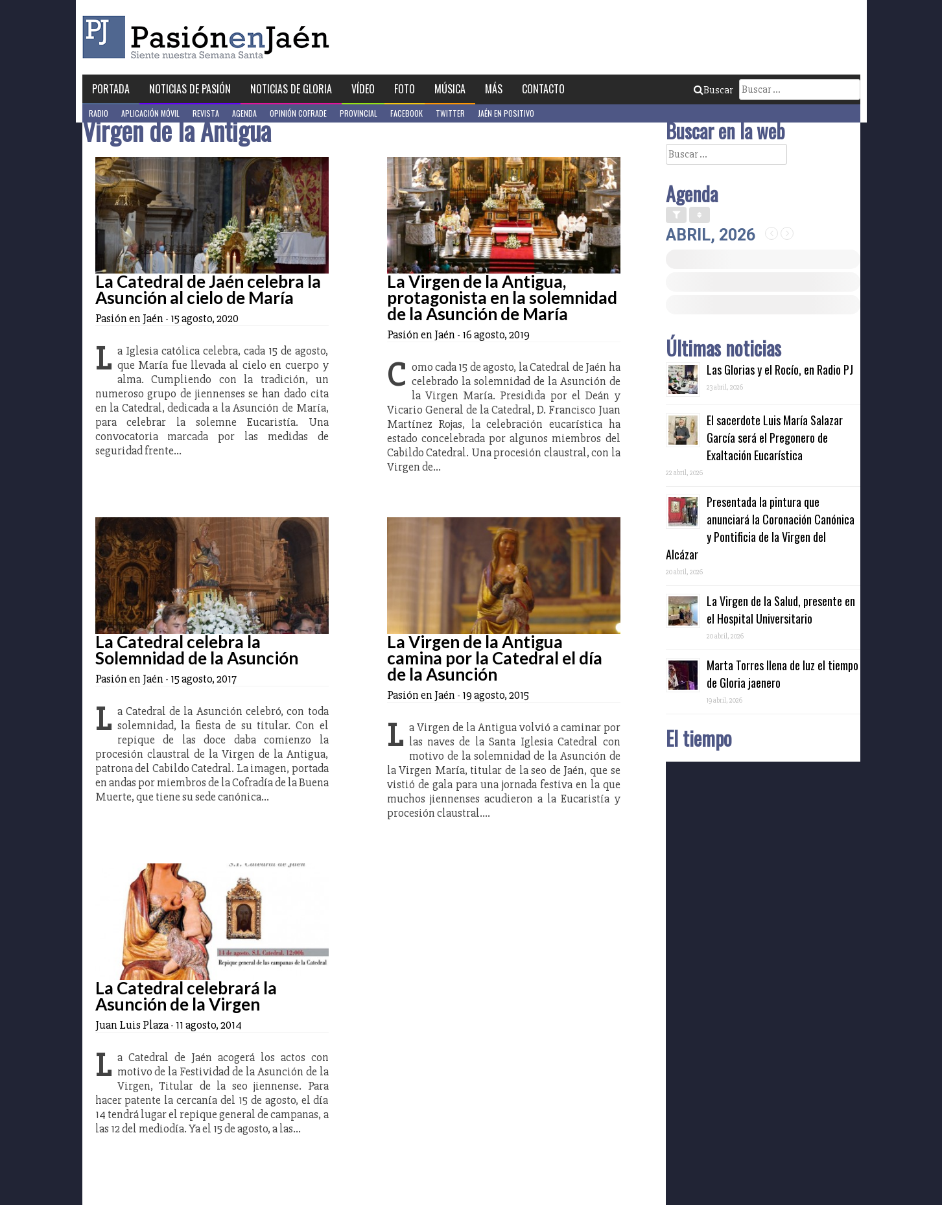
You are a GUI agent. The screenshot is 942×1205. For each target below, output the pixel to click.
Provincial (358, 113)
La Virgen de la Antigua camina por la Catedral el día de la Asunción (494, 657)
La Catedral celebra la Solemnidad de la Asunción (196, 649)
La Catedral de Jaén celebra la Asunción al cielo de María (208, 289)
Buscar (713, 90)
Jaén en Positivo (506, 113)
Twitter (450, 113)
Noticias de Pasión (190, 89)
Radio (98, 113)
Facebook (406, 113)
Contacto (543, 89)
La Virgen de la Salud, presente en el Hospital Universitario (781, 609)
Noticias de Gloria (291, 89)
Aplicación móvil (150, 113)
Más (493, 89)
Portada (111, 89)
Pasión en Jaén (209, 37)
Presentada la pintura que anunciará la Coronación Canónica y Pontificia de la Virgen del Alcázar (760, 528)
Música (449, 89)
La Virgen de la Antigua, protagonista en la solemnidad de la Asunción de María (502, 297)
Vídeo (363, 89)
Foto (404, 89)
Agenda (244, 113)
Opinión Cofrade (298, 113)
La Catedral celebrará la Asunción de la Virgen (186, 995)
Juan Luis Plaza (132, 1025)
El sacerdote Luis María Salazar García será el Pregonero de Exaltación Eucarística (775, 437)
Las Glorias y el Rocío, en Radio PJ (780, 369)
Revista (206, 113)
